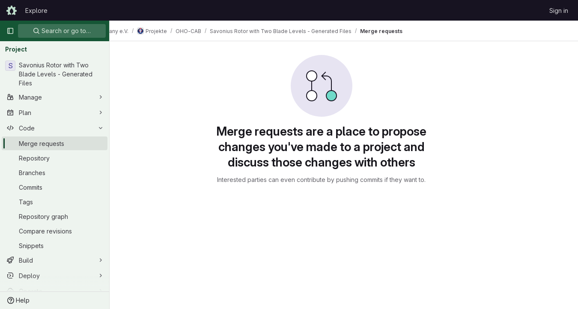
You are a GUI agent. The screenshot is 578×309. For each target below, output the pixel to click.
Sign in (558, 10)
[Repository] (54, 158)
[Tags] (54, 202)
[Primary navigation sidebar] (10, 31)
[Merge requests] (54, 143)
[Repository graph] (54, 216)
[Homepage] (11, 10)
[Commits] (54, 187)
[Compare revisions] (54, 231)
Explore (36, 10)
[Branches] (54, 172)
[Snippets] (54, 245)
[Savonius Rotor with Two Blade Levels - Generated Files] (54, 74)
